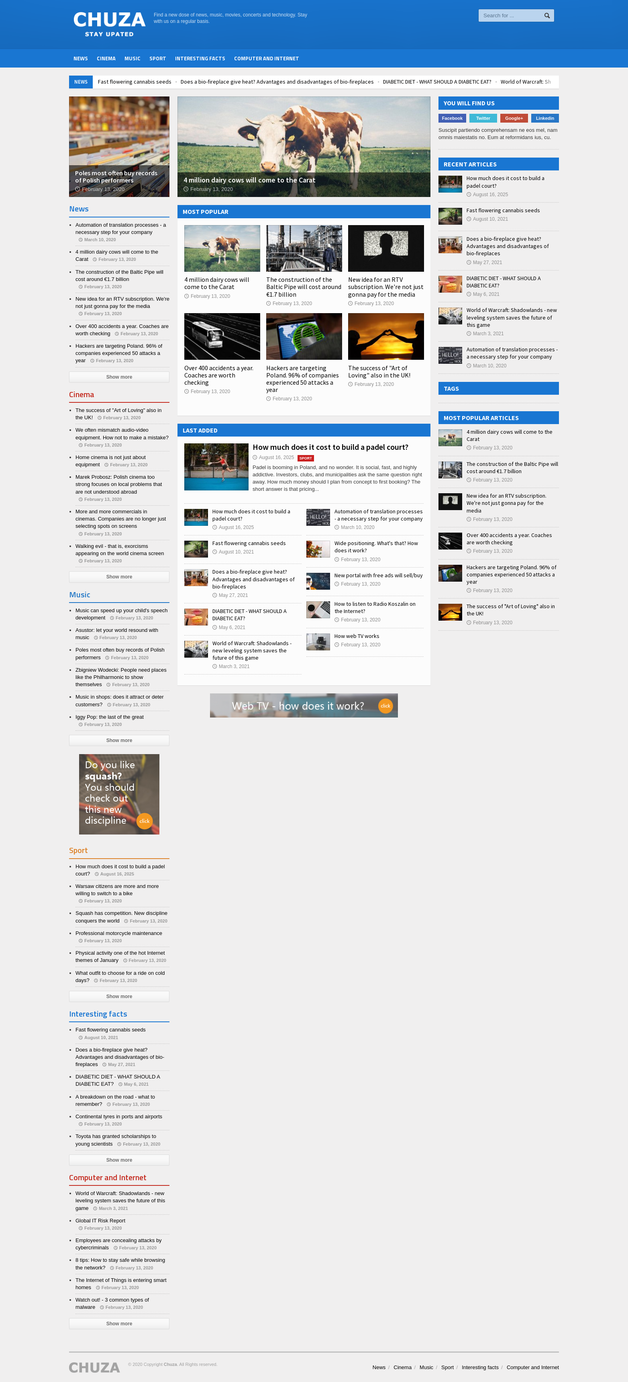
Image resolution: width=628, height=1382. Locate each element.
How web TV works (356, 636)
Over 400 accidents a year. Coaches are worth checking (218, 375)
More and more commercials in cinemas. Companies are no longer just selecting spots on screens (120, 519)
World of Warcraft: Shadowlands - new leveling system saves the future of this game (252, 650)
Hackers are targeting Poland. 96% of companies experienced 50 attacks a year (302, 379)
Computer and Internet (266, 58)
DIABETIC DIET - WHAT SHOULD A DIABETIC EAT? (480, 81)
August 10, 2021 (233, 552)
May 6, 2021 (228, 627)
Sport (157, 58)
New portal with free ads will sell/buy (378, 575)
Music (132, 58)
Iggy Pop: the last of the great (109, 717)
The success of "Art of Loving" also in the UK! (379, 371)
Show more (119, 377)
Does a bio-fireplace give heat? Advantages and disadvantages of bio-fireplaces (320, 81)
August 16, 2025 (273, 457)
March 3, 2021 (231, 666)
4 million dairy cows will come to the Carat (216, 283)
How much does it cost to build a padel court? (330, 447)
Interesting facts (200, 58)
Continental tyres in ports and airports (118, 1116)
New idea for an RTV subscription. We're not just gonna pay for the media (386, 286)
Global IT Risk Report (100, 1221)
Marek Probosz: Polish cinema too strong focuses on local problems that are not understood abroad (118, 484)
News (80, 58)
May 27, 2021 (230, 595)
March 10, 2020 (354, 527)
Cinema (106, 58)
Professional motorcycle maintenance (118, 933)
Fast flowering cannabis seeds (177, 81)
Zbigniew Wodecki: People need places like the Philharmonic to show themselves (121, 677)
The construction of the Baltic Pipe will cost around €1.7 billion (303, 286)
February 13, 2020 (207, 296)
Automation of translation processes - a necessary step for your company (378, 515)
